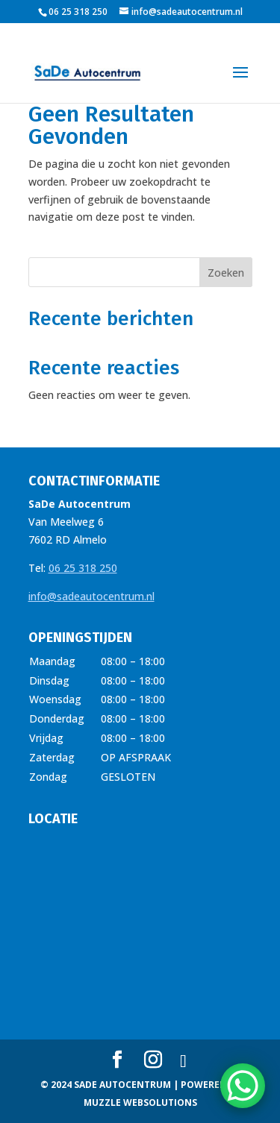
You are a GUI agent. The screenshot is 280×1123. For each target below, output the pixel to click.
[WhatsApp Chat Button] (242, 1085)
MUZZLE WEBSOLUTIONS (140, 1102)
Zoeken (226, 272)
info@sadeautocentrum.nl (91, 596)
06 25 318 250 (83, 568)
